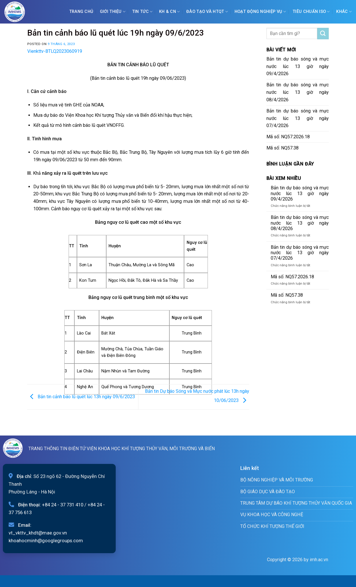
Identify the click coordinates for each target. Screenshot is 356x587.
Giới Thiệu (112, 11)
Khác (344, 11)
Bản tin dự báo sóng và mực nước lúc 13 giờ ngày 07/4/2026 (297, 118)
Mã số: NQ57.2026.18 (288, 136)
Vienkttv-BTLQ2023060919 (54, 51)
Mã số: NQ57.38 (282, 148)
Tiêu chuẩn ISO (311, 11)
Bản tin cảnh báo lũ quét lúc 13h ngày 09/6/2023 (81, 396)
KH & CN (169, 11)
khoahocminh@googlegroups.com (46, 540)
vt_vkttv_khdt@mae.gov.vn (38, 533)
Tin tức (142, 11)
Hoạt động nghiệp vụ (260, 11)
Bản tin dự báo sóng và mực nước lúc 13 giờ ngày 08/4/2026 (297, 92)
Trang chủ (81, 11)
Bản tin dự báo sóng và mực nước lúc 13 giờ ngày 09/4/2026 (297, 66)
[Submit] (323, 33)
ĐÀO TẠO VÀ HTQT (207, 11)
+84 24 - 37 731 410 (62, 505)
